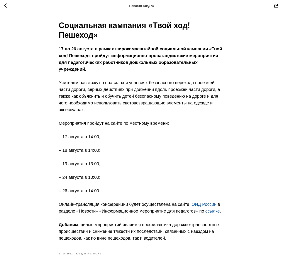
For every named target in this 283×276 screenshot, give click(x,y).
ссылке (212, 211)
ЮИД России (203, 204)
